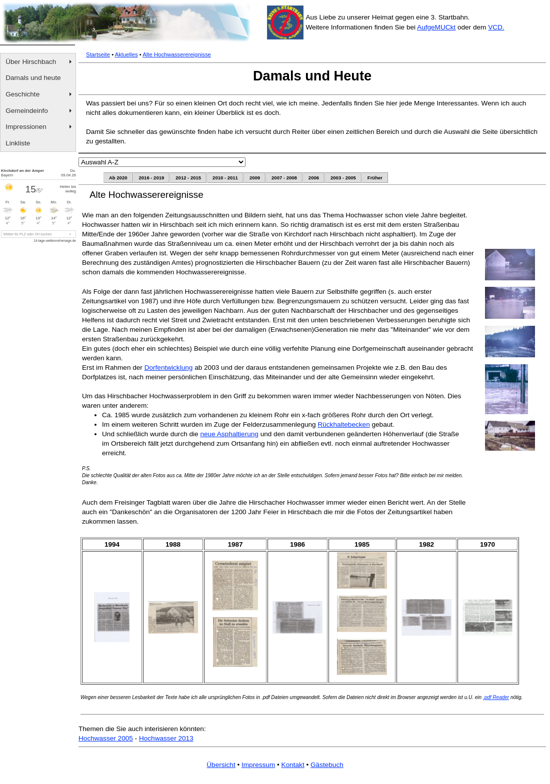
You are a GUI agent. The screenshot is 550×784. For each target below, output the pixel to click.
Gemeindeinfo (27, 110)
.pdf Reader (496, 697)
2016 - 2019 (151, 177)
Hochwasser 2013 (166, 738)
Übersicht (220, 765)
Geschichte (23, 94)
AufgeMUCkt (436, 27)
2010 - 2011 (225, 177)
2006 (313, 177)
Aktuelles (126, 54)
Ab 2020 (118, 177)
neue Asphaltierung (229, 434)
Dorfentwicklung (168, 367)
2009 (255, 177)
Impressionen (26, 126)
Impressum (258, 765)
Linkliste (18, 143)
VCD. (496, 27)
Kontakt (293, 765)
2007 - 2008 (284, 177)
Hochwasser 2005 (105, 738)
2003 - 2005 (343, 177)
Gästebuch (327, 765)
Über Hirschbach (31, 61)
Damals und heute (33, 77)
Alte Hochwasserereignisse (176, 54)
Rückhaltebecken (344, 424)
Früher (375, 177)
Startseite (98, 54)
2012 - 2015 (188, 177)
